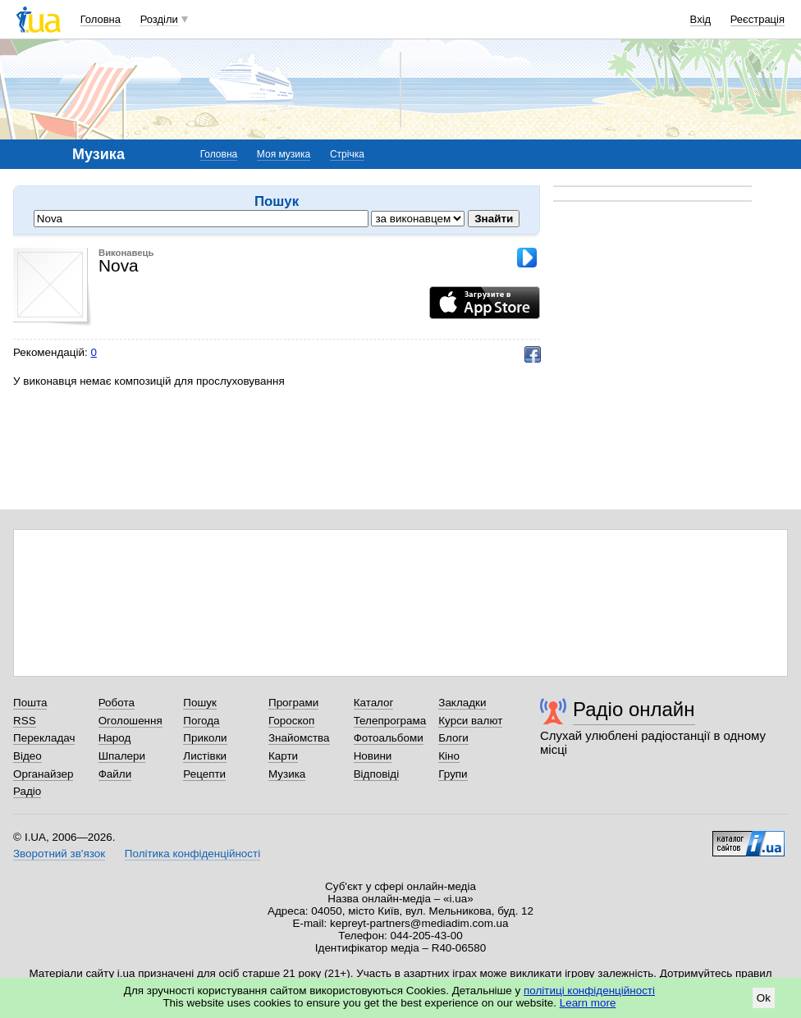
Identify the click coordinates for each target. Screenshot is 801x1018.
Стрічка (347, 154)
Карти (283, 756)
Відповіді (377, 774)
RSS (24, 720)
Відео (27, 756)
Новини (373, 756)
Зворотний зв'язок (59, 853)
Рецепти (204, 774)
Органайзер (43, 774)
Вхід (701, 19)
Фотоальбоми (388, 738)
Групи (452, 774)
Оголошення (130, 720)
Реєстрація (757, 19)
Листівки (205, 756)
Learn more (588, 1003)
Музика (286, 774)
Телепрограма (390, 720)
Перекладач (44, 738)
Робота (116, 702)
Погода (201, 720)
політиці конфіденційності (589, 990)
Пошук (200, 702)
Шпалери (121, 756)
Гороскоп (291, 720)
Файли (115, 774)
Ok (764, 998)
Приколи (205, 738)
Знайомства (299, 738)
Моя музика (283, 154)
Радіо (27, 791)
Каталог (374, 702)
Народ (114, 738)
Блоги (453, 738)
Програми (293, 702)
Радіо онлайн (634, 709)
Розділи (159, 19)
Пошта (30, 702)
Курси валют (470, 720)
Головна (100, 19)
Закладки (462, 702)
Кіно (449, 756)
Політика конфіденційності (192, 853)
